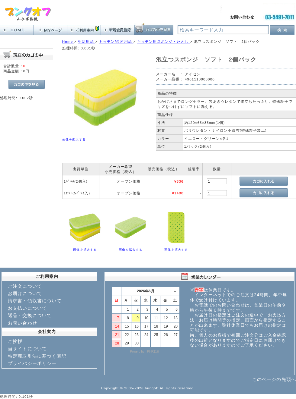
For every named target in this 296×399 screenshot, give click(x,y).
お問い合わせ (22, 322)
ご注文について (25, 286)
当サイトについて (27, 348)
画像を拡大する (74, 139)
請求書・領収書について (35, 300)
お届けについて (25, 293)
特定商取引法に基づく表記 (37, 356)
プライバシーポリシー (32, 363)
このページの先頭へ (274, 379)
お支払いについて (27, 308)
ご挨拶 (15, 341)
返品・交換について (30, 315)
